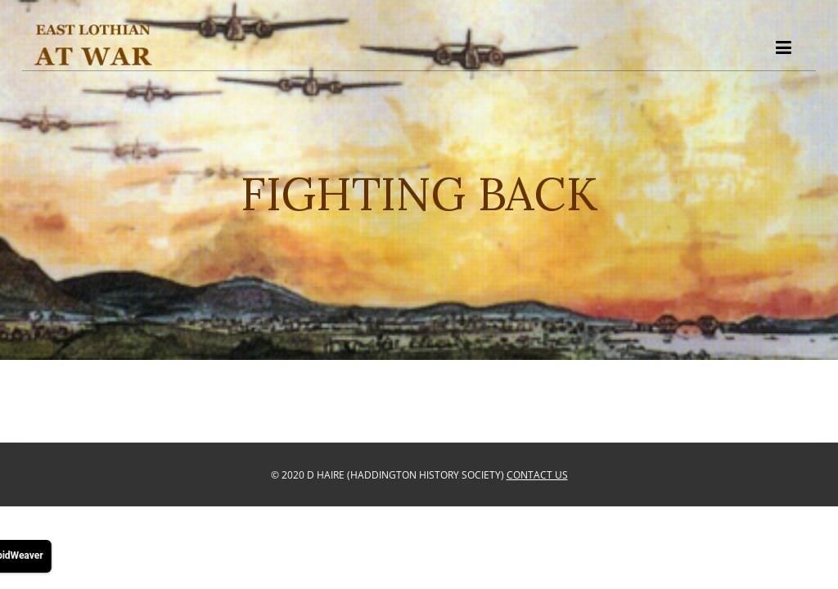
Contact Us (537, 475)
